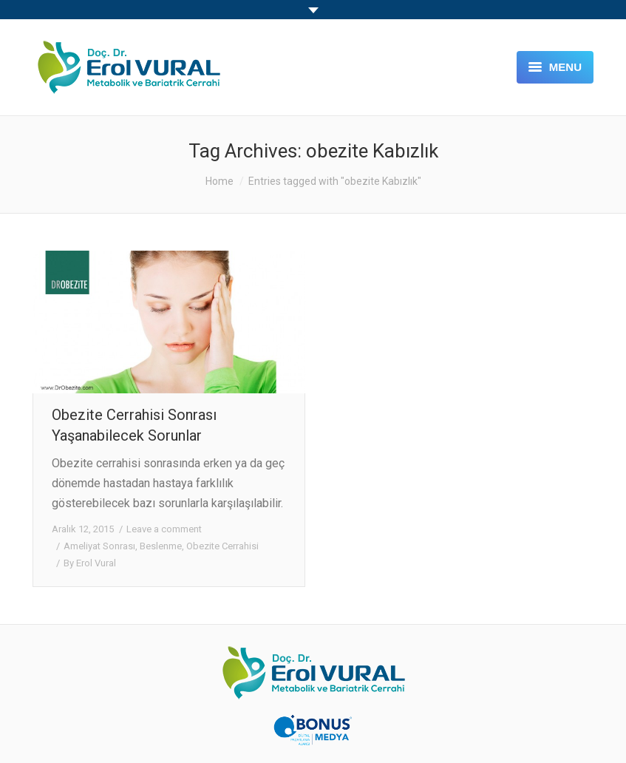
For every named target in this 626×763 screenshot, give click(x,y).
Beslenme (161, 546)
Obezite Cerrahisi (222, 546)
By (90, 563)
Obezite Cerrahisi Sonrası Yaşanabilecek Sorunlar (134, 425)
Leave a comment (164, 529)
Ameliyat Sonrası (99, 546)
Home (219, 181)
